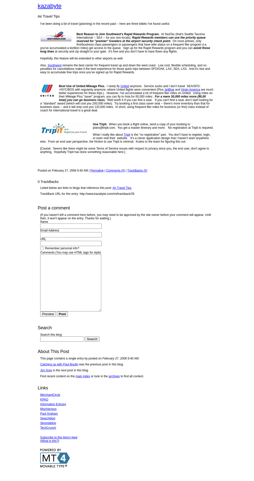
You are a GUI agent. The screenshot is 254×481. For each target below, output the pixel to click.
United (125, 86)
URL (43, 239)
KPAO (44, 410)
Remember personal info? (59, 248)
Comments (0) (115, 170)
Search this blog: (51, 346)
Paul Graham (49, 425)
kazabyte (50, 5)
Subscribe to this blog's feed (58, 448)
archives (114, 387)
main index (83, 387)
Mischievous (48, 420)
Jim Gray (46, 381)
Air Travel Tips (122, 188)
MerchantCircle (50, 406)
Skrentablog (48, 434)
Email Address (49, 230)
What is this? (49, 452)
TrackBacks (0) (137, 170)
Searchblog (47, 429)
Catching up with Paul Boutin (59, 375)
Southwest (55, 65)
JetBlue (169, 89)
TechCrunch (48, 439)
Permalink (97, 170)
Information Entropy (53, 415)
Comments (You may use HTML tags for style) (70, 252)
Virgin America (190, 89)
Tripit (127, 134)
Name (44, 222)
